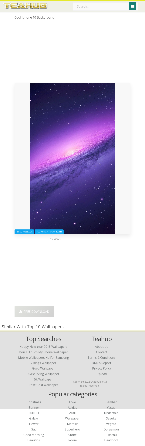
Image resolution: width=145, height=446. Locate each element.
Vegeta (111, 424)
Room (72, 440)
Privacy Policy (101, 368)
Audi (72, 413)
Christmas (34, 402)
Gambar (111, 402)
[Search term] (105, 6)
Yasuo (111, 407)
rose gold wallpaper (43, 385)
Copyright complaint (49, 231)
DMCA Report (101, 363)
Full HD (34, 413)
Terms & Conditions (101, 358)
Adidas (72, 407)
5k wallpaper (43, 379)
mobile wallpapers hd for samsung (43, 358)
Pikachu (111, 435)
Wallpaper (72, 418)
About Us (101, 347)
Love (72, 402)
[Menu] (132, 6)
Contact (101, 352)
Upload (101, 374)
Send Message (24, 231)
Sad (33, 429)
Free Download (34, 312)
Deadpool (111, 440)
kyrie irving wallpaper (43, 374)
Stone (72, 435)
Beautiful (33, 440)
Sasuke (111, 418)
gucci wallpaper (43, 368)
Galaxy (34, 418)
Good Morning (33, 435)
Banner (34, 407)
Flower (34, 424)
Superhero (72, 429)
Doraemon (111, 429)
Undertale (111, 413)
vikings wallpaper (43, 363)
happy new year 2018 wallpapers (43, 347)
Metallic (72, 424)
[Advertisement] (72, 52)
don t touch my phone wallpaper (43, 352)
